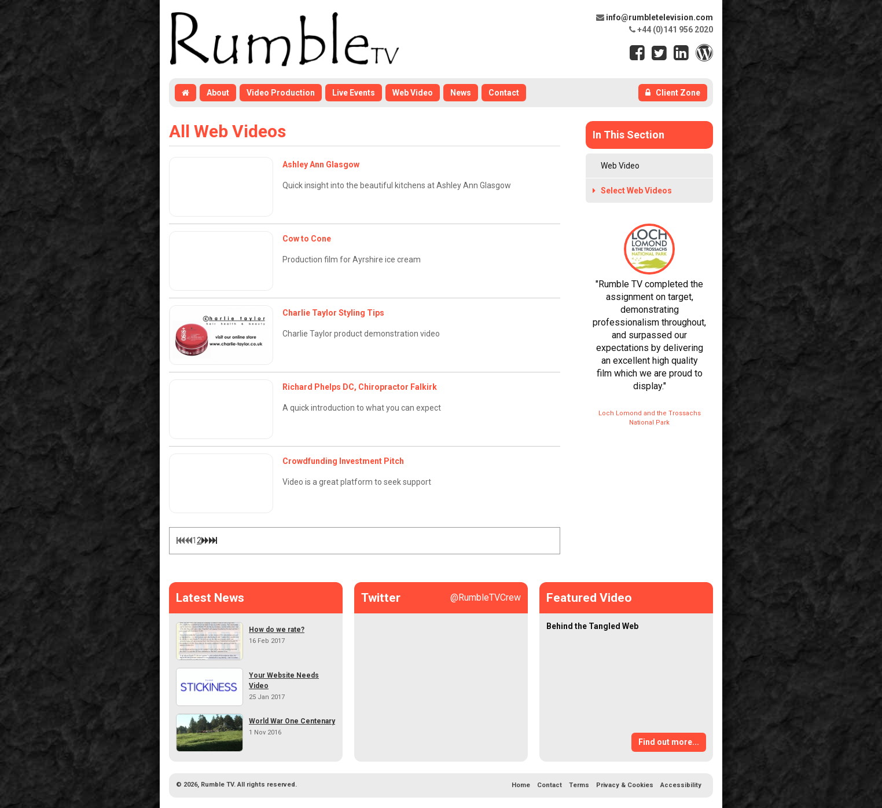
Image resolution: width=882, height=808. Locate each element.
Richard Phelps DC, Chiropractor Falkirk (359, 387)
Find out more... (668, 742)
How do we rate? (276, 630)
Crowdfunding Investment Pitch (343, 461)
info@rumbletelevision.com (659, 17)
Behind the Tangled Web (592, 626)
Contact (549, 785)
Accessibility (680, 785)
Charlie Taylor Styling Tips (333, 312)
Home (521, 785)
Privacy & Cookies (624, 785)
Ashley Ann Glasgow (320, 164)
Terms (579, 785)
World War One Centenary (292, 721)
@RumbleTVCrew (485, 597)
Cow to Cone (306, 238)
